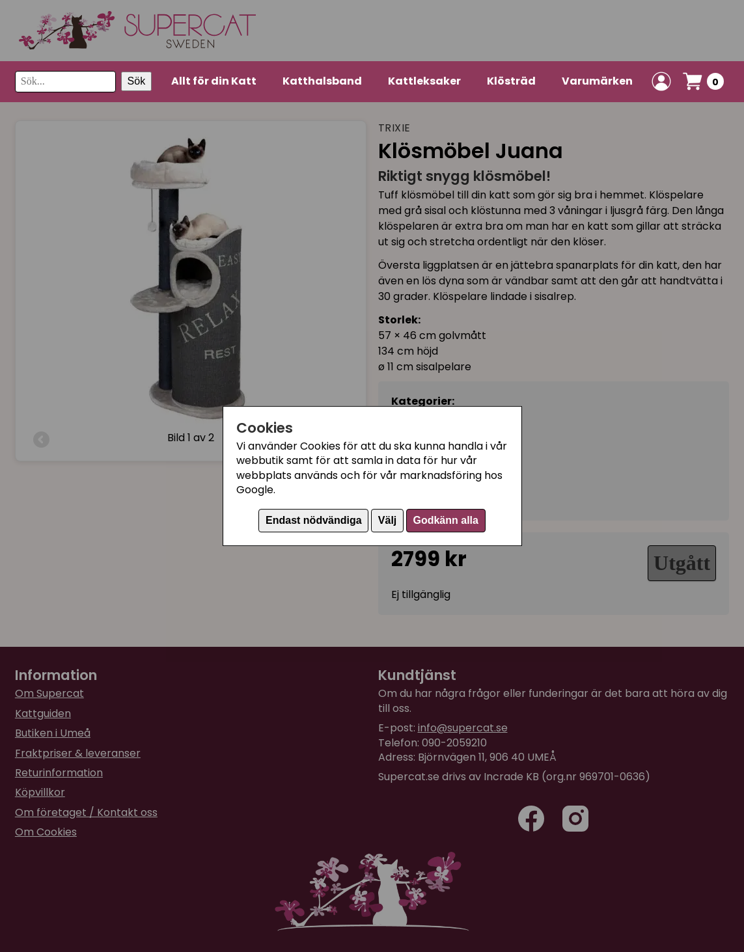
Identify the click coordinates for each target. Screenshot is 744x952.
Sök (137, 81)
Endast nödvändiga (314, 520)
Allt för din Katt (213, 81)
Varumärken (597, 81)
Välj (387, 520)
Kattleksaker (424, 81)
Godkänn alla (445, 520)
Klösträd (511, 81)
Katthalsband (322, 81)
